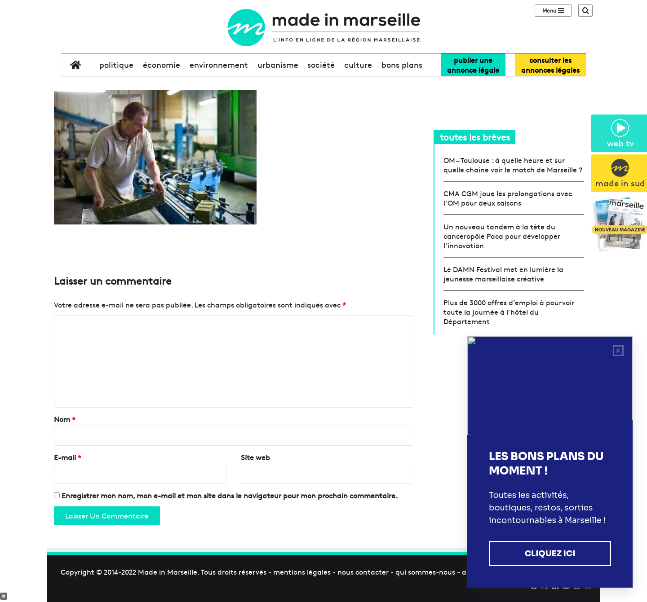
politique (116, 64)
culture (358, 64)
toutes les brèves (475, 137)
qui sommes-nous (425, 571)
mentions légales (302, 571)
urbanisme (277, 64)
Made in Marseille (167, 571)
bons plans (401, 64)
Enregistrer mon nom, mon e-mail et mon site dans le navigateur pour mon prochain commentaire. (230, 495)
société (321, 64)
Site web (255, 457)
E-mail (67, 457)
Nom (64, 419)
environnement (219, 64)
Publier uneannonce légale (473, 65)
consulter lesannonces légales (550, 65)
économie (161, 64)
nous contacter (363, 571)
